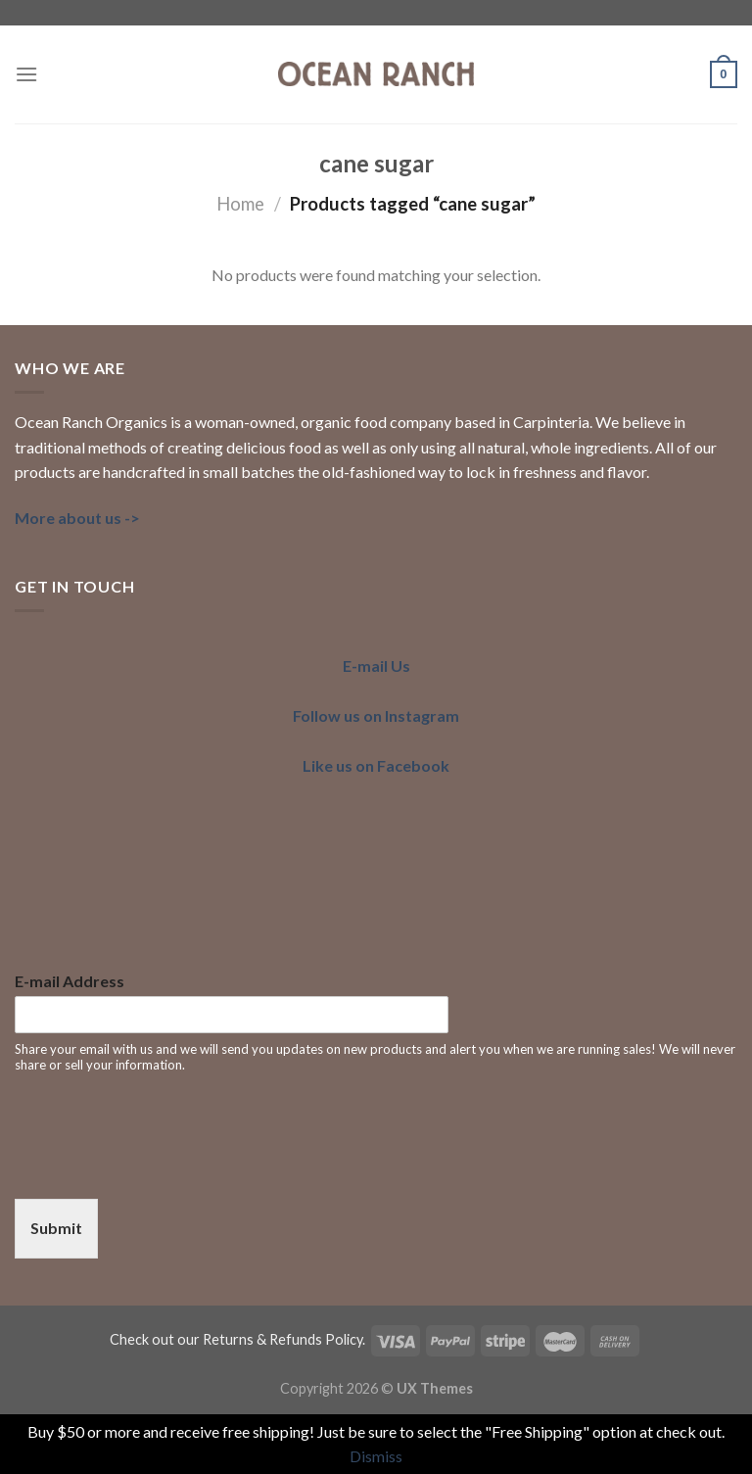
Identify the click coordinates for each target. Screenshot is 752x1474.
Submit (56, 1227)
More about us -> (77, 517)
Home (240, 203)
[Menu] (26, 74)
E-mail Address (69, 981)
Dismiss (376, 1456)
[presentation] (163, 1166)
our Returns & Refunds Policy (269, 1339)
